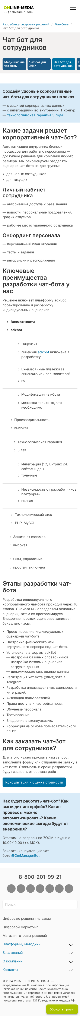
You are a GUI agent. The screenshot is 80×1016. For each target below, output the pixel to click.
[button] (73, 9)
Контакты (10, 970)
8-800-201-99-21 (40, 877)
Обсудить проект (62, 1009)
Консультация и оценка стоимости (34, 782)
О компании (12, 961)
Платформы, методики (21, 944)
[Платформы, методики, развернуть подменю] (70, 944)
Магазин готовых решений (25, 935)
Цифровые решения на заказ (27, 918)
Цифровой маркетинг (20, 927)
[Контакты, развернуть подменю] (70, 970)
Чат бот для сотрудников (63, 63)
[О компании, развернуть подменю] (70, 961)
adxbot (43, 352)
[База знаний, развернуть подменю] (70, 953)
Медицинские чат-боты (14, 63)
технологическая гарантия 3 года (35, 115)
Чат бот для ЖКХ (38, 63)
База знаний (13, 952)
